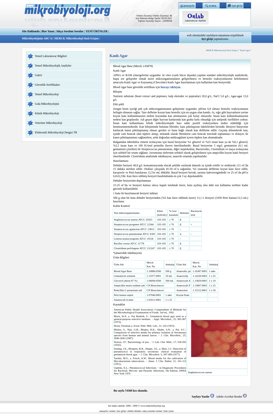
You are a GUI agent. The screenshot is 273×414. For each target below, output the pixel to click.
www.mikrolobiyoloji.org (153, 405)
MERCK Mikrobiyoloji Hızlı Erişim (76, 38)
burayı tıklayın (170, 87)
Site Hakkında (31, 31)
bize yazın (169, 411)
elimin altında (134, 411)
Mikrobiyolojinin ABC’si (37, 38)
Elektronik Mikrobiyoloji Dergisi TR (56, 132)
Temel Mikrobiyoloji (47, 94)
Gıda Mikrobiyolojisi (47, 103)
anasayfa (104, 411)
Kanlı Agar (245, 50)
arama (112, 411)
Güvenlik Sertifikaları (47, 84)
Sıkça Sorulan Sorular (70, 31)
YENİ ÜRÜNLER (96, 31)
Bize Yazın (48, 31)
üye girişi (121, 411)
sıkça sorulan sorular (152, 411)
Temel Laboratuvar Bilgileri (51, 56)
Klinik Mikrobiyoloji (47, 113)
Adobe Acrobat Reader (231, 396)
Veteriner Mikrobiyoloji (48, 123)
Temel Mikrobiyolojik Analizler (53, 65)
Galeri (38, 75)
